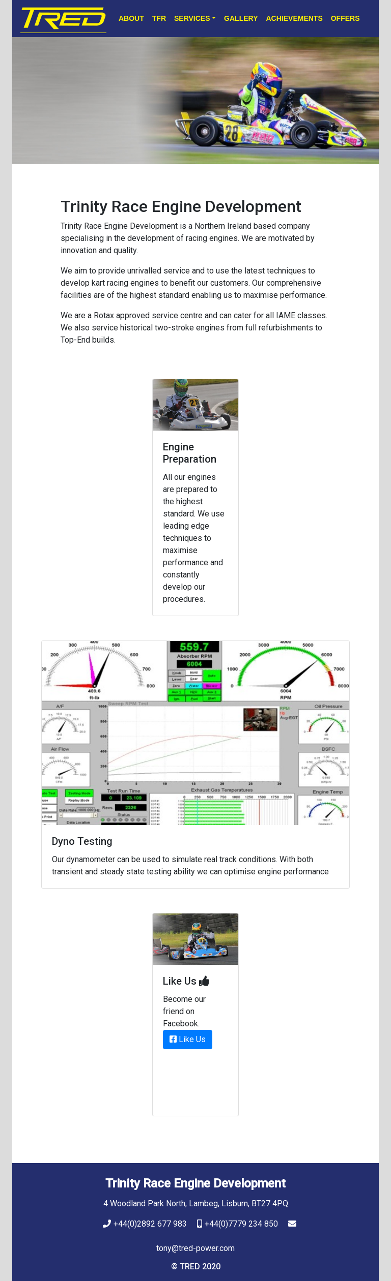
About (131, 18)
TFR (159, 18)
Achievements (294, 18)
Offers (345, 18)
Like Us (188, 1039)
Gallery (241, 18)
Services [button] (192, 18)
